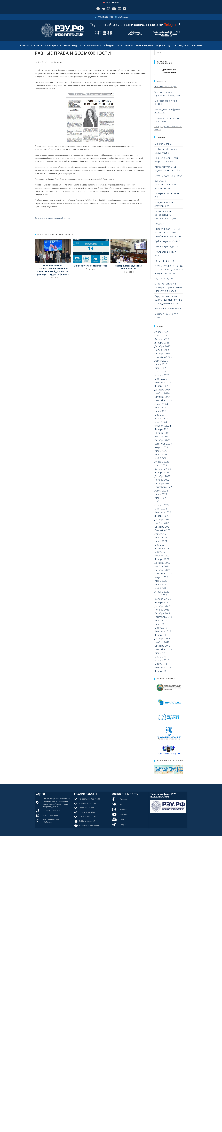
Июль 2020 (160, 582)
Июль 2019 (160, 622)
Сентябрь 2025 (163, 359)
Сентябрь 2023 (163, 445)
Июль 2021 (160, 539)
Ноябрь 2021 (162, 525)
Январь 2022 (161, 517)
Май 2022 (160, 503)
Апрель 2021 (161, 550)
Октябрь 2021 (162, 528)
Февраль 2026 (162, 340)
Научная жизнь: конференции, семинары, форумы (165, 216)
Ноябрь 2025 (162, 351)
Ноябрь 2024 (162, 395)
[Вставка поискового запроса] (168, 54)
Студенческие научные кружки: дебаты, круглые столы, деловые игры (168, 301)
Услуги (184, 47)
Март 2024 (160, 424)
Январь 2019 (161, 636)
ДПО (172, 47)
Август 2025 (161, 362)
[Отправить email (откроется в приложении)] (121, 10)
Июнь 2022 (160, 499)
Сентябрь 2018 (163, 651)
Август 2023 (161, 449)
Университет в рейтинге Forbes (90, 267)
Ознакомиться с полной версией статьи (52, 220)
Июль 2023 (160, 452)
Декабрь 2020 (162, 564)
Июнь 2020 (160, 586)
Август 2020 (161, 579)
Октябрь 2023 (162, 442)
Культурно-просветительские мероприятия (165, 186)
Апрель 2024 (161, 420)
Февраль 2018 (162, 669)
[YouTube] (114, 10)
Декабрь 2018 (162, 640)
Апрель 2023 (161, 463)
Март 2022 (160, 510)
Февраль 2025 (162, 384)
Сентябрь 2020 (163, 575)
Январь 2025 (161, 387)
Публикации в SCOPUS (167, 243)
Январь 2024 (161, 431)
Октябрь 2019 (162, 615)
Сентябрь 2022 (163, 488)
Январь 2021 (161, 561)
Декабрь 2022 (162, 478)
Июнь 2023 (160, 456)
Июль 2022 (160, 496)
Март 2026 (160, 337)
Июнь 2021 (160, 543)
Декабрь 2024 (162, 391)
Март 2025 (160, 380)
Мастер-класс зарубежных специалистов (128, 269)
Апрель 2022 (161, 506)
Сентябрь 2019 (163, 618)
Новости (129, 47)
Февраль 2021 (162, 557)
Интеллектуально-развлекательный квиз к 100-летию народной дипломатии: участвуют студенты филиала (53, 271)
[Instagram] (108, 10)
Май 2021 (160, 546)
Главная (24, 47)
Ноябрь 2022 (162, 481)
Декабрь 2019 (162, 607)
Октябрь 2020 (162, 571)
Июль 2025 (160, 366)
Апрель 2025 (161, 377)
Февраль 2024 (162, 427)
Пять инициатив (145, 47)
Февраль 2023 (162, 470)
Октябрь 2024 (162, 398)
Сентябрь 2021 (163, 532)
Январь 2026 (161, 344)
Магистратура (72, 47)
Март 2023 (160, 467)
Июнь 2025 (160, 369)
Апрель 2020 (161, 593)
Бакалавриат (53, 47)
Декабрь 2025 (162, 348)
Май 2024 (160, 416)
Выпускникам (92, 47)
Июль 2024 (160, 409)
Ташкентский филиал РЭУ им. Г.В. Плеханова (163, 797)
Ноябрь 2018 (162, 644)
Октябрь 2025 (162, 355)
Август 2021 (161, 535)
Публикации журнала (166, 248)
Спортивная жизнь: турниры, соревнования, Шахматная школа (168, 289)
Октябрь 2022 (162, 485)
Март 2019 (160, 629)
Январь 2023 (161, 474)
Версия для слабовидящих (169, 72)
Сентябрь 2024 (163, 402)
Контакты (196, 47)
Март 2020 (160, 597)
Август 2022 (161, 492)
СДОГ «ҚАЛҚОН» (163, 280)
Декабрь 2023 (162, 434)
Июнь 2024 (160, 413)
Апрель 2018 (161, 662)
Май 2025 (160, 373)
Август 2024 (161, 405)
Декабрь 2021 (162, 521)
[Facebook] (95, 10)
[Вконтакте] (101, 10)
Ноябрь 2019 (162, 611)
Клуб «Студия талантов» (168, 177)
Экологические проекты (168, 310)
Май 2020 (160, 590)
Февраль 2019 (162, 633)
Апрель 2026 (161, 333)
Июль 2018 (160, 654)
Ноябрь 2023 (162, 438)
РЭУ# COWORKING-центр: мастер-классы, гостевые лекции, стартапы (168, 271)
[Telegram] (127, 10)
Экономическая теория (165, 88)
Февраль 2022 (162, 514)
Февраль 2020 (162, 600)
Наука (160, 47)
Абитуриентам (113, 47)
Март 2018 (160, 665)
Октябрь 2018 (162, 647)
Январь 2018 (161, 672)
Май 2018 (160, 658)
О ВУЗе (36, 47)
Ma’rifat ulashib (163, 145)
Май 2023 (160, 460)
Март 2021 (160, 553)
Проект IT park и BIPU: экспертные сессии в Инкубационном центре (168, 234)
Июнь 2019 (160, 626)
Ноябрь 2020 (162, 568)
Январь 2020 (161, 604)
